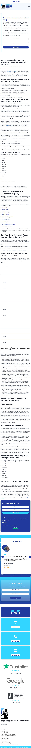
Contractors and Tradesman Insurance (9, 743)
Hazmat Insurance (5, 741)
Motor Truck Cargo (5, 732)
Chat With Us (15, 655)
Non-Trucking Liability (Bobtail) (8, 734)
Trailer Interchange (5, 739)
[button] (2, 557)
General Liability (4, 737)
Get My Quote (15, 598)
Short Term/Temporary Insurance (8, 735)
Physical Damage (5, 738)
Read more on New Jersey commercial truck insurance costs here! (15, 250)
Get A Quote (16, 47)
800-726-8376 (16, 1)
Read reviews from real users (9, 525)
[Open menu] (28, 6)
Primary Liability (4, 731)
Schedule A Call (15, 627)
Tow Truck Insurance (6, 742)
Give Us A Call (15, 641)
